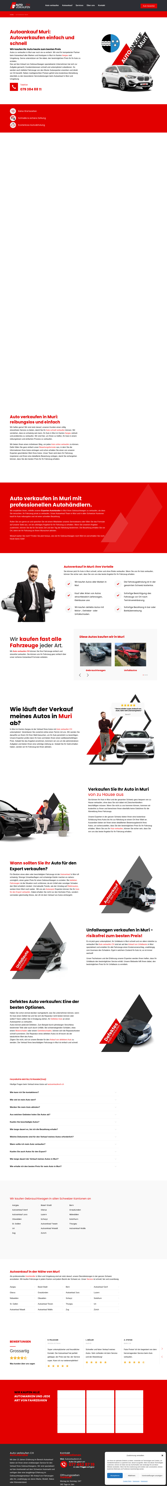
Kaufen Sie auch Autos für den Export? (28, 1138)
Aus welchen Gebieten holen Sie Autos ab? (30, 1101)
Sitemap (37, 1480)
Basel (136, 1446)
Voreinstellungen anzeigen (152, 1476)
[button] (162, 1455)
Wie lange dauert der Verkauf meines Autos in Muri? (34, 1145)
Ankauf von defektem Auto (60, 1026)
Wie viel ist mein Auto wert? (23, 1086)
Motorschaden (21, 1017)
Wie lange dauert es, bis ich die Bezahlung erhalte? (34, 1115)
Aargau (65, 55)
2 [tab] (145, 661)
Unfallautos (130, 656)
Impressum (136, 1481)
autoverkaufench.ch (56, 1070)
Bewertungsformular (47, 433)
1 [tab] (143, 661)
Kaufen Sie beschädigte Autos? (24, 1108)
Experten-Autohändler (51, 497)
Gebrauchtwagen (96, 656)
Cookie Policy (127, 1481)
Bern (112, 1449)
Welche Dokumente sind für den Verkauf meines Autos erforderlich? (42, 1123)
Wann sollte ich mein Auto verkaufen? (27, 1130)
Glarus (136, 1449)
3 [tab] (147, 661)
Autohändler (30, 1262)
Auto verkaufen (117, 815)
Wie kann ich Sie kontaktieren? (24, 1078)
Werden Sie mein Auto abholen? (25, 1093)
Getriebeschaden (44, 1017)
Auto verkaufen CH (64, 715)
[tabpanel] (113, 644)
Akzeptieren (114, 1476)
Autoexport (50, 875)
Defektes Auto (56, 1005)
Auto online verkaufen (60, 430)
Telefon (24, 84)
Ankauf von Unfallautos (137, 930)
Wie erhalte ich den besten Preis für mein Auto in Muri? (36, 1152)
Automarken (24, 1382)
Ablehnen (131, 1476)
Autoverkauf (65, 860)
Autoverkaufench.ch (73, 1445)
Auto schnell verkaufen (55, 416)
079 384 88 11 (31, 89)
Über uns (100, 1479)
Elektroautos (73, 872)
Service (90, 1265)
